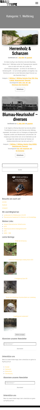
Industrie (25, 144)
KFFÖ (5, 226)
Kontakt (7, 367)
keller (20, 83)
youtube (4, 202)
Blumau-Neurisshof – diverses (20, 117)
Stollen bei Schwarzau (21, 241)
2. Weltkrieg (18, 78)
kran (18, 148)
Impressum (8, 369)
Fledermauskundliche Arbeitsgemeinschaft (15, 229)
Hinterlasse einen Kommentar (20, 85)
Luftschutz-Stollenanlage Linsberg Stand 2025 (21, 260)
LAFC (5, 231)
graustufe (29, 58)
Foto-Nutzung (9, 373)
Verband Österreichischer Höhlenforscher (15, 224)
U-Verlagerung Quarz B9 (20, 278)
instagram (5, 208)
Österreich (27, 80)
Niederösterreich (19, 80)
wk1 (27, 83)
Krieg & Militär (33, 144)
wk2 (29, 83)
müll (21, 148)
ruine (23, 83)
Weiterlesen (20, 89)
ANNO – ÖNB (7, 233)
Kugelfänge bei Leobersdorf (21, 316)
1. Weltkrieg (11, 78)
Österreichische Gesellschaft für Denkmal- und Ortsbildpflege (20, 217)
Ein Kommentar (20, 151)
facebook (4, 205)
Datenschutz (8, 371)
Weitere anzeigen (20, 334)
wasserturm (26, 148)
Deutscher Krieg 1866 (28, 78)
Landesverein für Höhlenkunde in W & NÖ (15, 215)
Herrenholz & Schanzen (20, 51)
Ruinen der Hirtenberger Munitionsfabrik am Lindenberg (21, 297)
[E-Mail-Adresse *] (20, 344)
